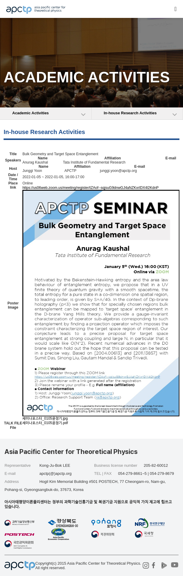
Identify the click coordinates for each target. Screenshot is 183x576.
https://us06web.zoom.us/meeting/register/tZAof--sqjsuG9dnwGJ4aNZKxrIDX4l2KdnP (90, 188)
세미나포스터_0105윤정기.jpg (45, 418)
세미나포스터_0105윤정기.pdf (45, 423)
